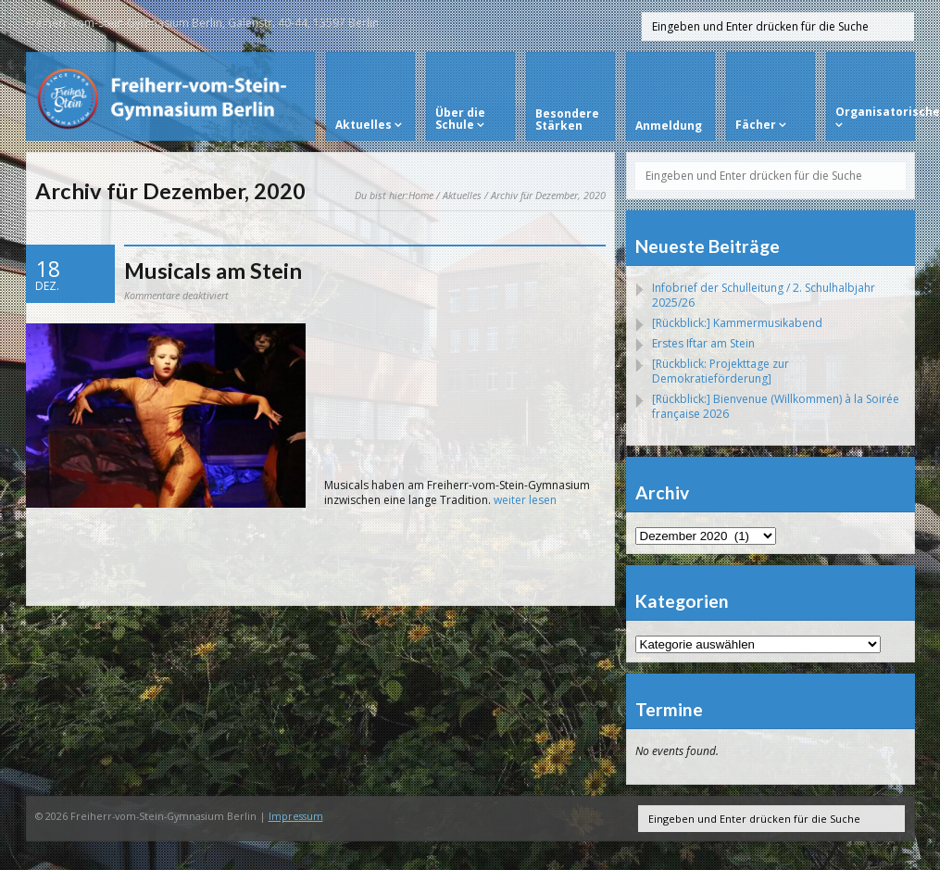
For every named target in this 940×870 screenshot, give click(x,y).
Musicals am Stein (213, 271)
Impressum (296, 816)
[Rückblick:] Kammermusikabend (737, 323)
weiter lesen (525, 500)
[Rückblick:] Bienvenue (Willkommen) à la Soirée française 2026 (775, 406)
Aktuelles (462, 195)
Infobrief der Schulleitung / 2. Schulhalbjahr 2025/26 (763, 295)
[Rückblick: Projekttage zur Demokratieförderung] (720, 371)
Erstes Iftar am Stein (703, 343)
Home (420, 195)
